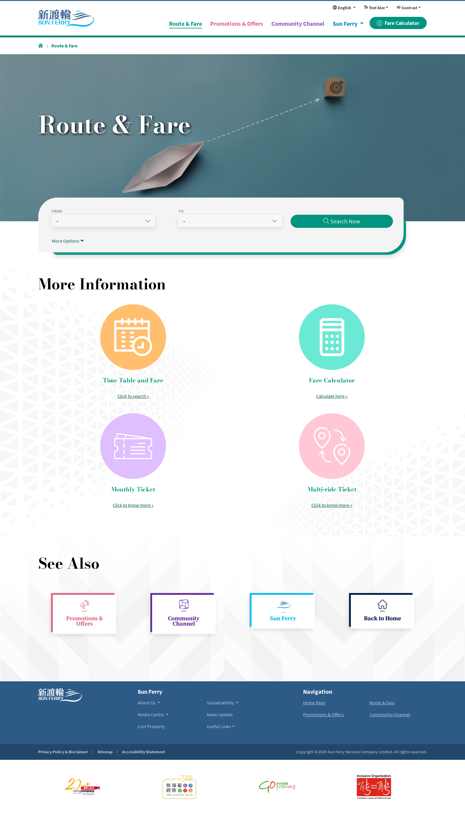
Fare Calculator (398, 23)
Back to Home (382, 618)
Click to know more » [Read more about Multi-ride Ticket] (331, 505)
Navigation (317, 691)
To (188, 211)
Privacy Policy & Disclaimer (63, 751)
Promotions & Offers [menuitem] (236, 23)
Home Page (314, 703)
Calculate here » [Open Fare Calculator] (332, 396)
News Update (220, 714)
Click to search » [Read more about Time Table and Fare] (133, 396)
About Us (147, 703)
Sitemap (105, 751)
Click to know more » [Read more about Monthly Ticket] (133, 505)
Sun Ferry (346, 23)
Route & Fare (382, 703)
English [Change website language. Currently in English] (342, 7)
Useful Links (219, 726)
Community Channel (184, 621)
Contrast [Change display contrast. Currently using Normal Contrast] (406, 7)
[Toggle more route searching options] (68, 240)
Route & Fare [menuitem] (188, 23)
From (57, 211)
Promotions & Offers (84, 621)
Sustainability (221, 703)
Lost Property (151, 726)
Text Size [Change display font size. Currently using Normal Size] (374, 7)
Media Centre (151, 714)
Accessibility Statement (143, 751)
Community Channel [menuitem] (297, 23)
